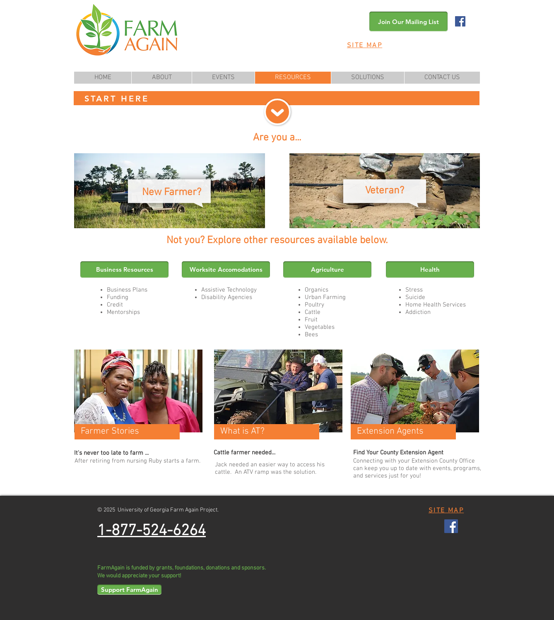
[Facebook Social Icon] (460, 21)
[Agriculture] (327, 269)
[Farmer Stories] (127, 431)
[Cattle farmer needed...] (273, 453)
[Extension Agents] (403, 431)
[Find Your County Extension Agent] (398, 453)
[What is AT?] (266, 431)
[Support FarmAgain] (129, 589)
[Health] (430, 269)
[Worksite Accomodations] (226, 269)
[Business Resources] (124, 269)
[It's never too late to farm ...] (127, 453)
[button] (408, 21)
